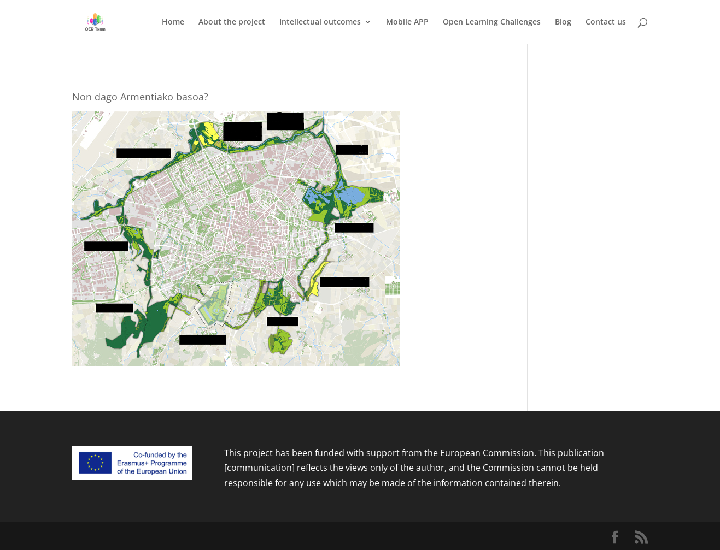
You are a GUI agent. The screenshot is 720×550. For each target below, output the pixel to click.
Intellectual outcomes (320, 22)
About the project (231, 22)
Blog (563, 22)
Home (173, 22)
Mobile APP (407, 22)
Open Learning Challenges (492, 22)
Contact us (606, 22)
